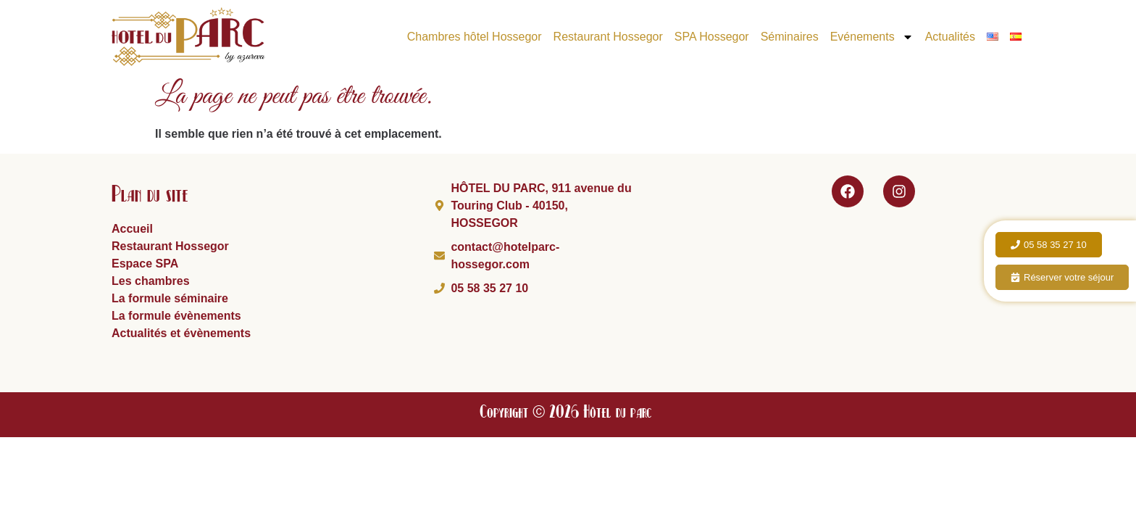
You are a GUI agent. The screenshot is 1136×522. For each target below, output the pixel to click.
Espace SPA (145, 263)
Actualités (950, 36)
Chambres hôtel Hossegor (474, 36)
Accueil (132, 229)
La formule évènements (176, 316)
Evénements (872, 37)
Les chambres (151, 281)
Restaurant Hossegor (608, 36)
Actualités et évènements (181, 333)
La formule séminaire (170, 298)
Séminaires (790, 36)
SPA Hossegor (711, 36)
